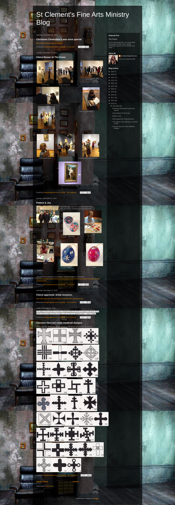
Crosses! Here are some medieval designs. (59, 323)
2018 (113, 95)
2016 (113, 100)
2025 (113, 74)
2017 (113, 97)
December (116, 106)
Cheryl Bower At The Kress (51, 57)
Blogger (96, 498)
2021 (113, 86)
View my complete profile (127, 59)
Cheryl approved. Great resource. (54, 295)
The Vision (113, 39)
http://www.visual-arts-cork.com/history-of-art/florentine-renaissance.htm (59, 299)
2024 (113, 77)
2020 (113, 89)
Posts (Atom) (49, 486)
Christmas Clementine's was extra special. (59, 39)
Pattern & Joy (43, 202)
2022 (113, 83)
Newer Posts (42, 481)
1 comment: (71, 47)
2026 (113, 71)
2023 (113, 80)
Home (76, 481)
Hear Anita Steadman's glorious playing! (49, 43)
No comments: (72, 192)
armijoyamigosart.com (129, 56)
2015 (113, 103)
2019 (113, 92)
